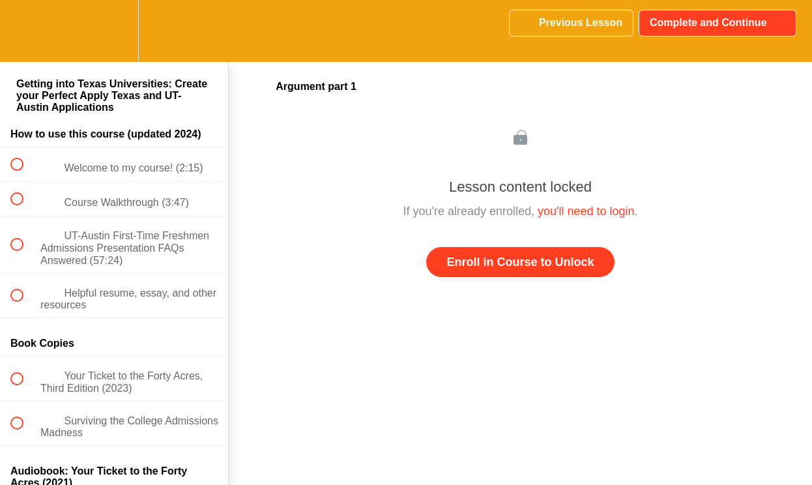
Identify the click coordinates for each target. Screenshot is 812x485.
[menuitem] (114, 31)
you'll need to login (586, 211)
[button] (24, 31)
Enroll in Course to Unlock (520, 262)
